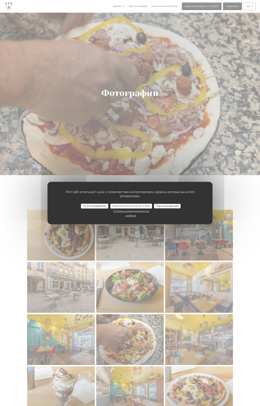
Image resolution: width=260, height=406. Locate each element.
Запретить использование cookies (131, 206)
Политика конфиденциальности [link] (131, 211)
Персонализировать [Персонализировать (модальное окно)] (167, 206)
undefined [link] (130, 215)
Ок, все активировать (94, 206)
